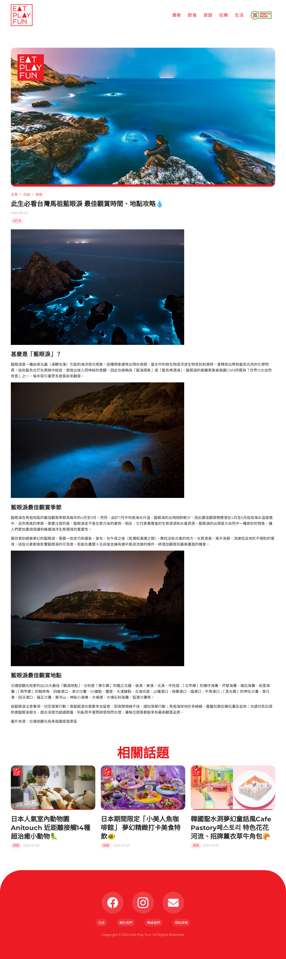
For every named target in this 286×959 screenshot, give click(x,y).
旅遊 (208, 15)
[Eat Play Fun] (21, 15)
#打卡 (17, 221)
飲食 (192, 15)
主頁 (14, 194)
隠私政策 (181, 923)
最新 (176, 15)
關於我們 (125, 923)
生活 (239, 15)
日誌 (26, 194)
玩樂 (223, 15)
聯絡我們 (153, 923)
